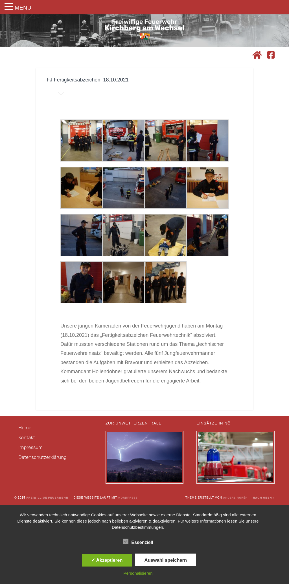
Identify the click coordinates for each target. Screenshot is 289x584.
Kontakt (26, 437)
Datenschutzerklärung (42, 457)
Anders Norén (235, 497)
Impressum (30, 447)
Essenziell (138, 542)
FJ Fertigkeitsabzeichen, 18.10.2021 (87, 80)
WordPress (128, 497)
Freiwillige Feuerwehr (47, 497)
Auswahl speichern (165, 560)
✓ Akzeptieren (107, 560)
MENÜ (23, 8)
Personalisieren (137, 573)
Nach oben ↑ (264, 497)
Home (24, 427)
